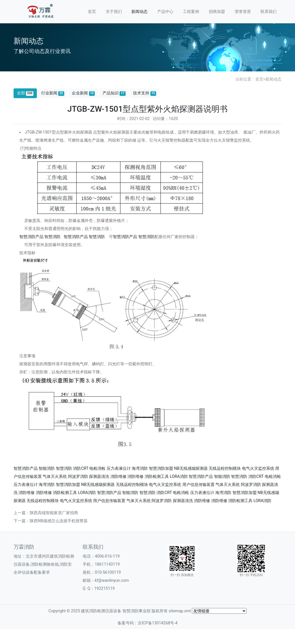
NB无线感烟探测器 (191, 468)
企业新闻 (83, 93)
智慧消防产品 (31, 236)
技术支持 (144, 93)
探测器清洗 (99, 476)
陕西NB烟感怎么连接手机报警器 (59, 520)
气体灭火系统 (55, 476)
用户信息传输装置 (198, 484)
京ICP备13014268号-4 (157, 623)
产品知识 (114, 93)
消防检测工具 (157, 476)
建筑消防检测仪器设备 (101, 611)
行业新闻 (52, 93)
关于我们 (114, 11)
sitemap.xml (180, 611)
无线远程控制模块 (225, 468)
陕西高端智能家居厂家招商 (54, 512)
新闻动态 (139, 11)
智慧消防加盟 (161, 468)
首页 (92, 11)
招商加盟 (217, 11)
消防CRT (80, 468)
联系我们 (268, 11)
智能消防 (47, 468)
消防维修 (118, 476)
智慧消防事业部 (136, 611)
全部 (25, 93)
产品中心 (165, 11)
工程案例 (191, 11)
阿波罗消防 (78, 476)
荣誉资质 (243, 11)
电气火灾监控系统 (258, 468)
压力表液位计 (119, 468)
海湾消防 (140, 468)
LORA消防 (179, 476)
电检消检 (97, 468)
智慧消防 (52, 236)
